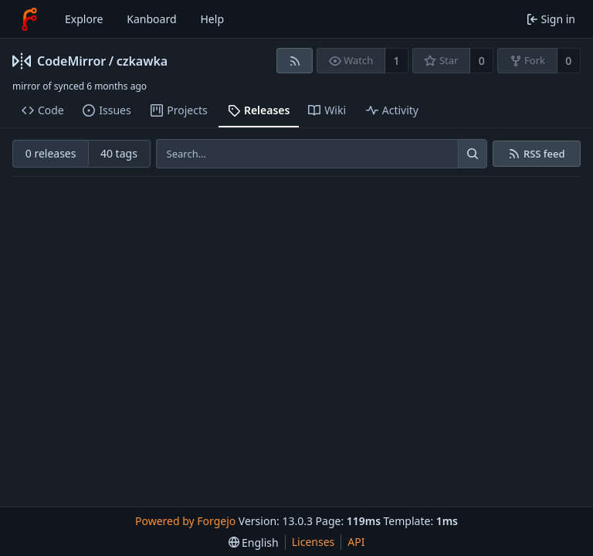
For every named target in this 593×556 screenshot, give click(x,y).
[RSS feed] (294, 60)
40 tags (118, 153)
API (355, 541)
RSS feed (544, 154)
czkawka (142, 61)
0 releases (50, 153)
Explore (84, 19)
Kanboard (151, 19)
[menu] (254, 542)
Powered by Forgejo (185, 521)
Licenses (313, 541)
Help (213, 19)
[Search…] (472, 153)
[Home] (29, 19)
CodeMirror (71, 61)
